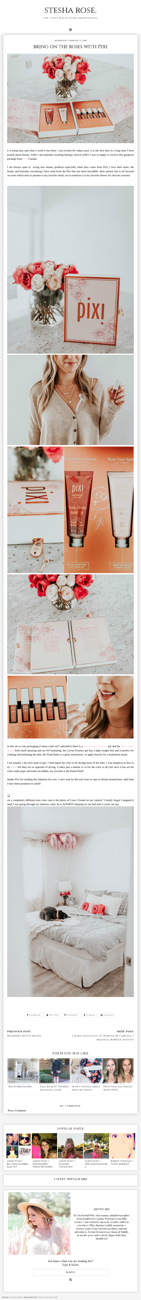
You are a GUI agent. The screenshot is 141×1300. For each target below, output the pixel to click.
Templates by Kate (48, 1297)
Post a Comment (17, 1110)
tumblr (89, 1015)
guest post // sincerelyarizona (96, 1163)
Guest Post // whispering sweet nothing (43, 1163)
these (14, 767)
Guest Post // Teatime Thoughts (67, 1163)
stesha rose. (70, 10)
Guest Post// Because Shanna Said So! (17, 1163)
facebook (34, 1015)
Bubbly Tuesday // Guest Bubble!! (122, 1162)
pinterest (71, 1015)
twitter (52, 1015)
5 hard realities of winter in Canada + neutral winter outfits (103, 1037)
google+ (107, 1015)
